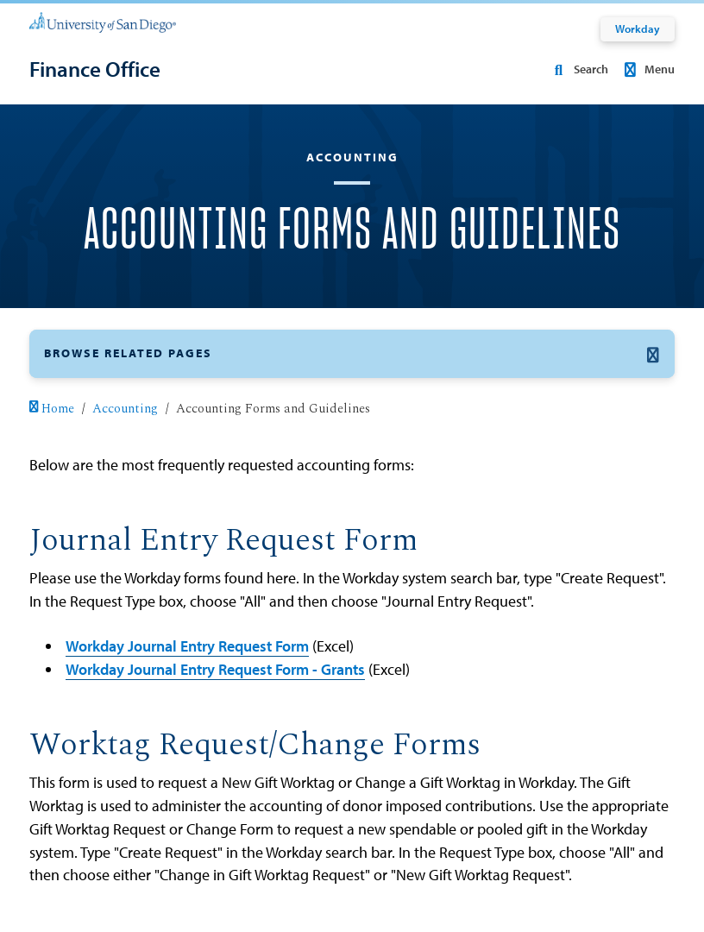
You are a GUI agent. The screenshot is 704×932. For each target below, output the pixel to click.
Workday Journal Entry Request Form (187, 646)
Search (578, 69)
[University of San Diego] (102, 22)
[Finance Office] (94, 69)
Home (51, 409)
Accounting (125, 409)
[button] (352, 354)
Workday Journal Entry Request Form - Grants (215, 669)
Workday (637, 28)
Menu (647, 69)
